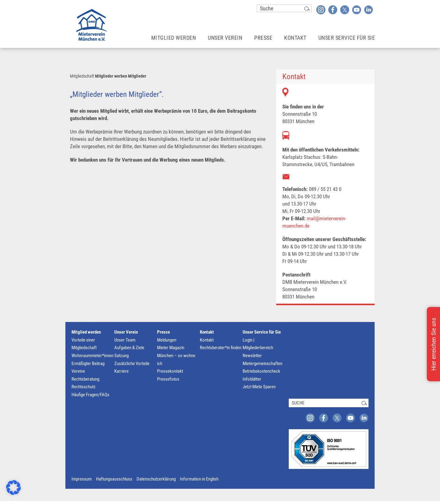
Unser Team (124, 340)
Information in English (199, 479)
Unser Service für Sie (262, 332)
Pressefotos (168, 379)
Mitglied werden (86, 332)
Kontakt (207, 332)
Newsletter (252, 355)
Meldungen (166, 340)
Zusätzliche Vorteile (131, 363)
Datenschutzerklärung (156, 479)
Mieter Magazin (170, 347)
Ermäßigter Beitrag (88, 363)
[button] (13, 487)
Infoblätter (252, 379)
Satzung (121, 355)
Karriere (121, 371)
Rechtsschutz (84, 386)
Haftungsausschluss (114, 479)
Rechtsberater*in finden (220, 347)
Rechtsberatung (85, 379)
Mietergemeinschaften (262, 363)
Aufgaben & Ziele (129, 347)
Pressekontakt (170, 371)
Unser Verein (126, 332)
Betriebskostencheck (261, 371)
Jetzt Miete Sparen (259, 386)
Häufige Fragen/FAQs (90, 394)
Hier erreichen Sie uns (433, 344)
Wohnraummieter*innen (92, 355)
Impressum (82, 479)
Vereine (78, 371)
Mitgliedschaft (82, 76)
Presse (163, 332)
